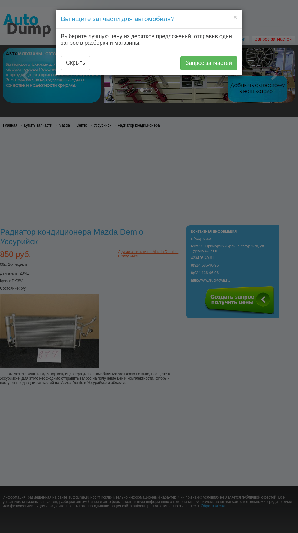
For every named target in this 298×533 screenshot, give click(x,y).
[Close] (235, 17)
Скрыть (75, 63)
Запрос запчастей (209, 63)
